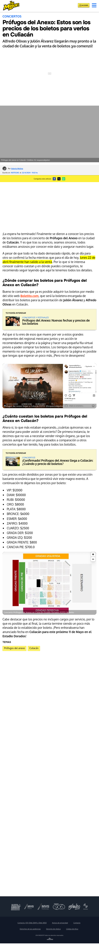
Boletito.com (29, 296)
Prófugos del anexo (14, 648)
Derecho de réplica (53, 929)
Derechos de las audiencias (30, 929)
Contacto (76, 923)
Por (15, 168)
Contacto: (32, 923)
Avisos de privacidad (60, 923)
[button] (94, 5)
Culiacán (34, 648)
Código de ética (72, 929)
